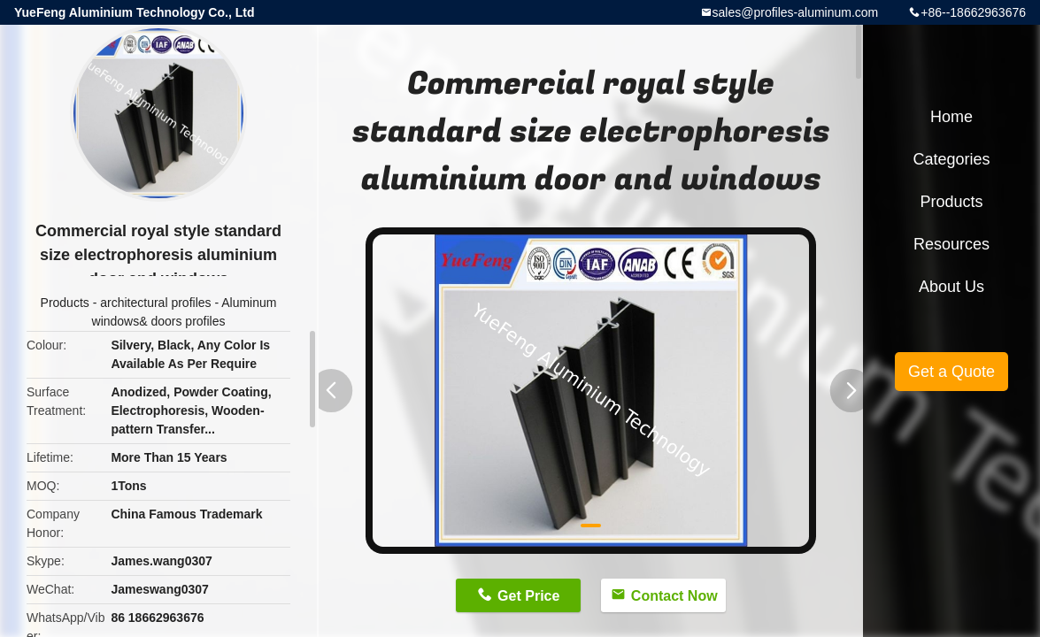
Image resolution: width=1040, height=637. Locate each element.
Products (65, 302)
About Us (951, 286)
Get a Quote (951, 371)
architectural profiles (155, 302)
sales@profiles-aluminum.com (796, 12)
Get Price (528, 595)
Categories (951, 159)
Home (951, 117)
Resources (951, 244)
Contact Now (674, 595)
